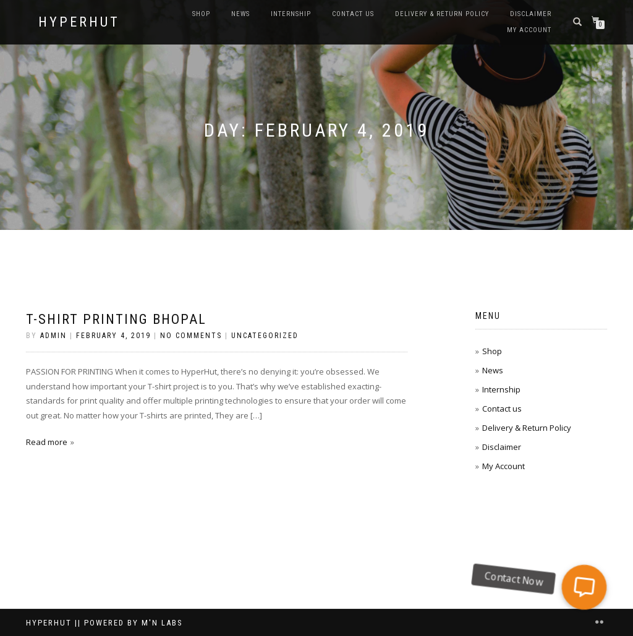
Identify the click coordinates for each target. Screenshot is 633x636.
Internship (291, 14)
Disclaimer (530, 14)
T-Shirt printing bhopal (116, 319)
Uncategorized (265, 335)
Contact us (353, 14)
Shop (201, 14)
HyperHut (79, 22)
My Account (529, 30)
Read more (46, 441)
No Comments (191, 335)
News (240, 14)
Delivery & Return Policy (442, 14)
